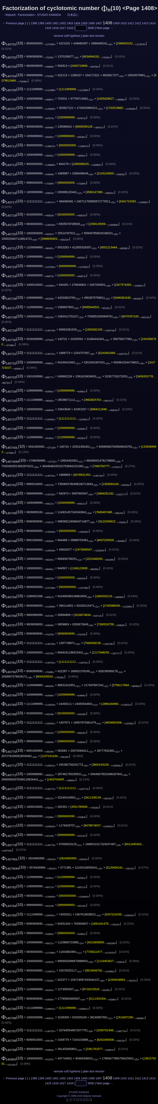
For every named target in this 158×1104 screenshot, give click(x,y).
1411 (131, 23)
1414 (152, 23)
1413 (145, 23)
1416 (55, 28)
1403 (70, 23)
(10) (12, 43)
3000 (91, 28)
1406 (91, 23)
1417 (62, 28)
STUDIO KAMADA (49, 14)
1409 (116, 23)
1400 (48, 23)
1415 (48, 28)
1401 (55, 23)
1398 (34, 23)
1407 (98, 23)
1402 (62, 23)
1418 (70, 28)
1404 (77, 23)
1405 (84, 23)
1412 (138, 23)
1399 (41, 23)
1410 (123, 23)
